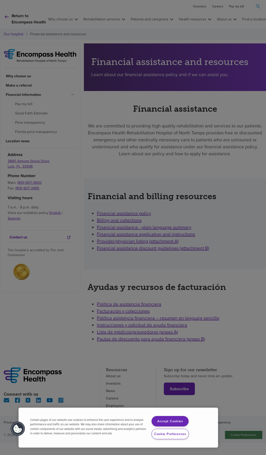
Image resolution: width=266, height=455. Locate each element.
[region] (118, 428)
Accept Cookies (170, 421)
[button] (17, 428)
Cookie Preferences (170, 433)
